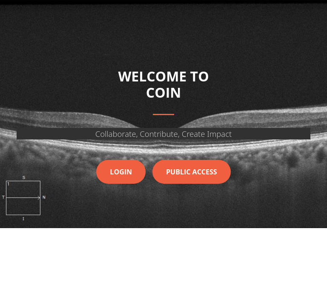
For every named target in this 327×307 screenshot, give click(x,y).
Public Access (191, 172)
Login (121, 172)
